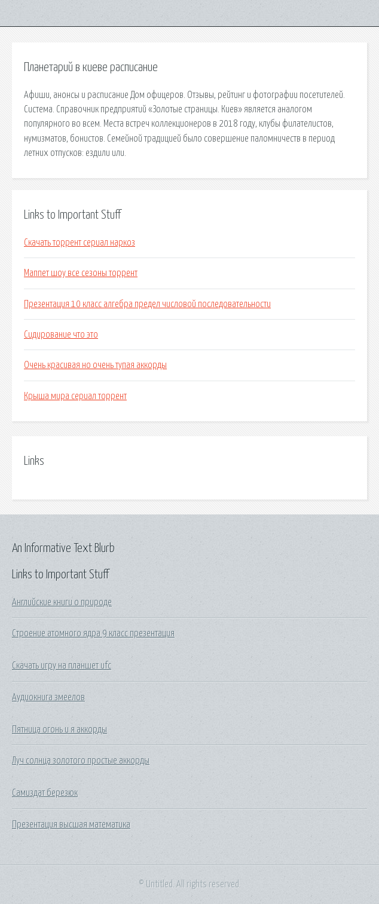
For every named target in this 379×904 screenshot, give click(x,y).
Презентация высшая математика (71, 824)
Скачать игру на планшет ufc (61, 665)
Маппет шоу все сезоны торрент (80, 273)
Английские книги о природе (62, 602)
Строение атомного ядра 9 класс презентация (93, 633)
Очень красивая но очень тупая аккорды (95, 365)
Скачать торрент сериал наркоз (79, 242)
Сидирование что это (61, 334)
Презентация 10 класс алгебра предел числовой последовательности (147, 304)
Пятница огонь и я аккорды (59, 729)
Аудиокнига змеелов (48, 697)
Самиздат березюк (45, 793)
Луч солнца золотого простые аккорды (80, 760)
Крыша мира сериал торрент (75, 396)
